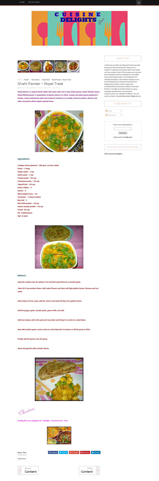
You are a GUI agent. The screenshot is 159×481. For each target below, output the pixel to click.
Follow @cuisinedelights (113, 154)
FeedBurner (127, 137)
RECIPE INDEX (34, 2)
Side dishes (35, 80)
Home (20, 80)
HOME (22, 2)
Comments (111, 115)
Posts (109, 111)
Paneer (26, 80)
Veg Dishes (46, 80)
